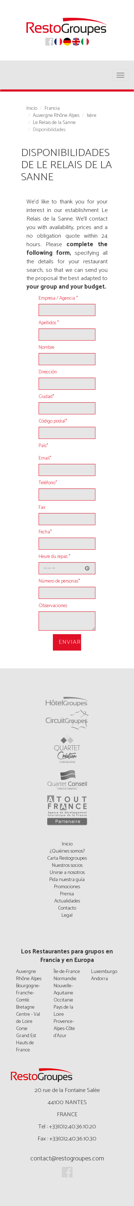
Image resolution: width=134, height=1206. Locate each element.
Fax (42, 507)
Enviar (70, 642)
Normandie (65, 979)
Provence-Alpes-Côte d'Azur (64, 1029)
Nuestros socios (67, 865)
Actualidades (67, 901)
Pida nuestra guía (67, 880)
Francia (52, 108)
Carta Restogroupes (67, 858)
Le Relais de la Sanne (54, 122)
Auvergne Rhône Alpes (56, 115)
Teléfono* (48, 483)
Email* (45, 458)
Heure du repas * (54, 556)
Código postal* (53, 421)
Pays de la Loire (63, 1011)
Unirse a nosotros (67, 873)
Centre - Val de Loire (28, 1018)
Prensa (67, 894)
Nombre (46, 347)
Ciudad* (46, 396)
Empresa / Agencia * (58, 298)
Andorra (99, 979)
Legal (67, 915)
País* (43, 446)
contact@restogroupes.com (67, 1158)
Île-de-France (67, 972)
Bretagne (25, 1007)
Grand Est (26, 1036)
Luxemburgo (104, 972)
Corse (22, 1029)
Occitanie (63, 1000)
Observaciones (53, 606)
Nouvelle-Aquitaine (63, 989)
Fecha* (45, 532)
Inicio (31, 108)
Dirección (48, 372)
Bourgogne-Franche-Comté (28, 993)
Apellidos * (49, 323)
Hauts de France (25, 1046)
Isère (91, 115)
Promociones (67, 887)
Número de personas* (59, 581)
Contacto (67, 908)
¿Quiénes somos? (67, 851)
